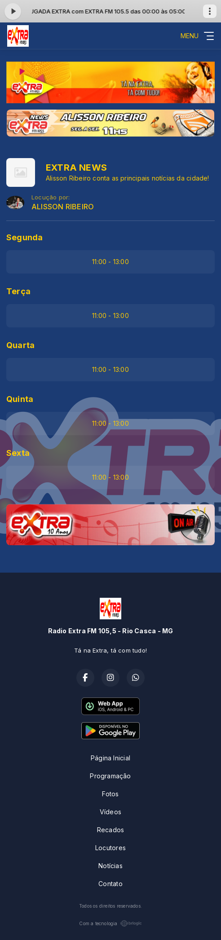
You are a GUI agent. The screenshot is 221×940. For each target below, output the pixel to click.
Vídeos (110, 812)
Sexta (18, 453)
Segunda (24, 237)
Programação (110, 776)
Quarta (20, 345)
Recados (110, 830)
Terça (18, 291)
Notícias (110, 865)
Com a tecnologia (110, 923)
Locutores (110, 848)
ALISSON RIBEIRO (62, 207)
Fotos (110, 794)
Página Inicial (110, 758)
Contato (110, 883)
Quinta (19, 399)
